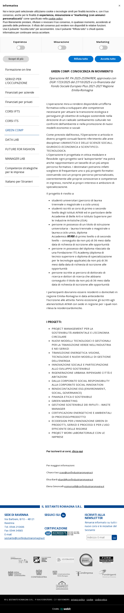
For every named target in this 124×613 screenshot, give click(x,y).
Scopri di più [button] (15, 58)
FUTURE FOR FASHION (20, 149)
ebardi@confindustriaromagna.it (75, 479)
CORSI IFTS (12, 111)
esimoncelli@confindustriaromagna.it (84, 486)
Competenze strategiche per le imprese (21, 170)
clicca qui (77, 451)
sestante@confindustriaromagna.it (24, 538)
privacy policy (78, 599)
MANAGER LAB (15, 159)
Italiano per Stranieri (19, 181)
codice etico (101, 599)
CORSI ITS (11, 121)
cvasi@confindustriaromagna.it (76, 472)
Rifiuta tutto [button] (81, 58)
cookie (90, 599)
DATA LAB (12, 140)
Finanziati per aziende (19, 92)
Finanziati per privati (18, 102)
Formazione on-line (18, 70)
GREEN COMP (14, 130)
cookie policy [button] (55, 18)
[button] (119, 5)
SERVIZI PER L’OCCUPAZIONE (16, 81)
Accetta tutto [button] (108, 58)
